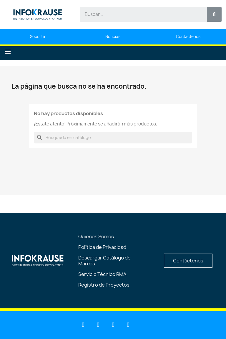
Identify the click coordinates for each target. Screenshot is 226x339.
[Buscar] (113, 137)
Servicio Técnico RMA (102, 274)
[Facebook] (113, 324)
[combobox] (140, 14)
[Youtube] (98, 324)
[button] (8, 52)
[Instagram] (128, 324)
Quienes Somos (96, 236)
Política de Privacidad (102, 247)
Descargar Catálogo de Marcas (104, 260)
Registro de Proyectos (103, 285)
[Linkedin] (83, 324)
